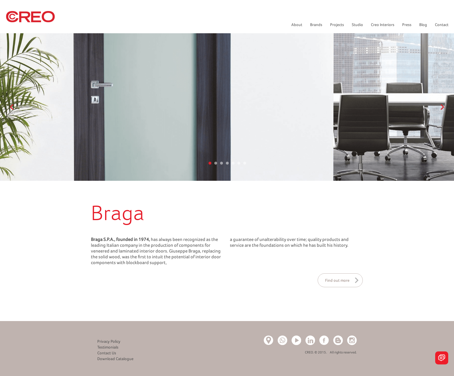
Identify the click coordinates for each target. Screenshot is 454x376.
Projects (337, 24)
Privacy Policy (108, 341)
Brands (316, 24)
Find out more (337, 280)
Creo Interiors (382, 24)
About (296, 24)
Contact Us (106, 353)
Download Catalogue (115, 358)
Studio (357, 24)
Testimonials (107, 347)
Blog (423, 24)
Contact (441, 24)
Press (406, 24)
